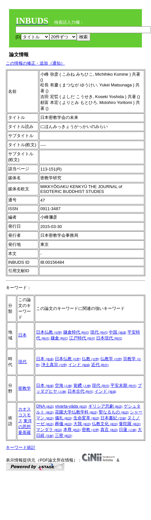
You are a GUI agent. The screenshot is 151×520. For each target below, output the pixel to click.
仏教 (90, 358)
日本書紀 (113, 417)
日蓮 (127, 429)
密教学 (24, 388)
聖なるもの (114, 412)
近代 (100, 364)
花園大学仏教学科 (76, 412)
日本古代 (81, 391)
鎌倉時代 (76, 332)
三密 (63, 435)
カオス (24, 409)
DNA (45, 406)
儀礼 (63, 417)
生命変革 (86, 417)
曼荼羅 (24, 432)
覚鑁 (82, 385)
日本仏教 (49, 332)
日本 (22, 335)
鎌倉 (59, 338)
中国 (117, 332)
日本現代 (109, 338)
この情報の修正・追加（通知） (35, 63)
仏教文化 (105, 423)
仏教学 (111, 358)
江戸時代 (82, 338)
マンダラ (49, 429)
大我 (82, 423)
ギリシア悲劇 (105, 406)
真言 (109, 429)
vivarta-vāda (71, 406)
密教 (90, 429)
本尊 (72, 429)
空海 (63, 385)
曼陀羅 (130, 423)
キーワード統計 (20, 447)
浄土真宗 (54, 364)
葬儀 (63, 423)
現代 (99, 332)
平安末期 (123, 385)
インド (79, 364)
